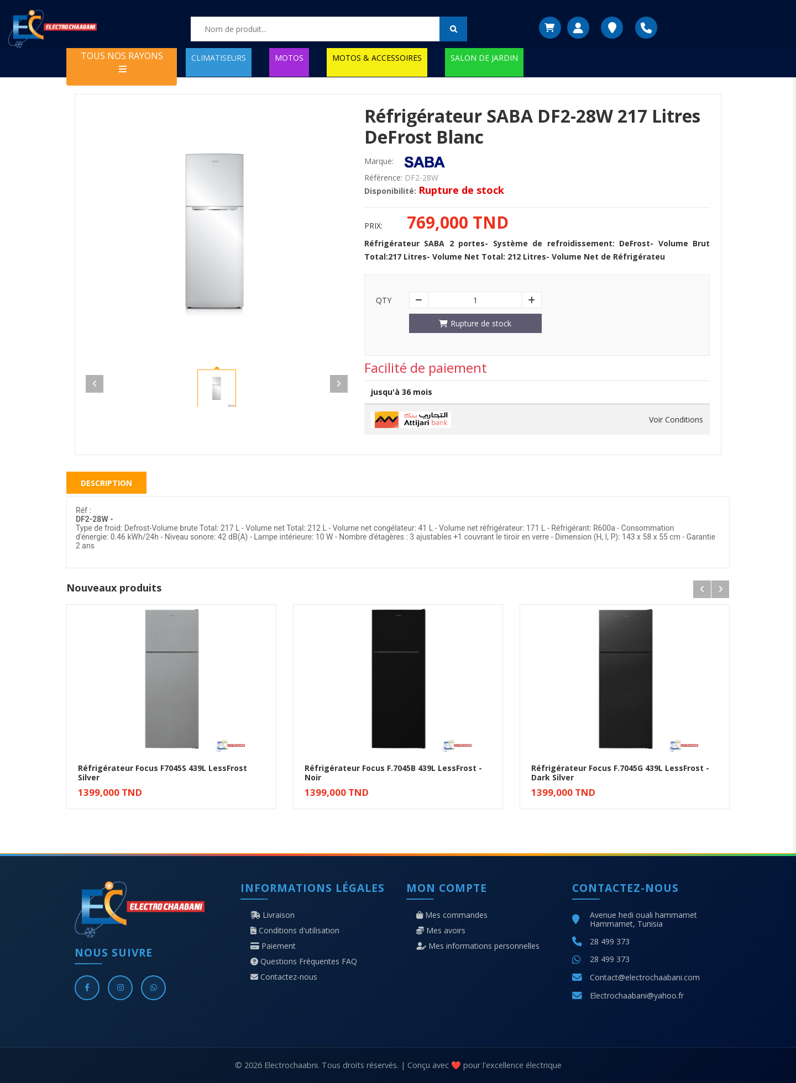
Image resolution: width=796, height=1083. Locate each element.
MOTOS (289, 57)
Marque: (379, 161)
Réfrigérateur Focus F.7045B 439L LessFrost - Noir (393, 773)
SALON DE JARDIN (484, 57)
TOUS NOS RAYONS (122, 61)
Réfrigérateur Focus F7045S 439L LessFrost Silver (162, 773)
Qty (383, 300)
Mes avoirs (440, 930)
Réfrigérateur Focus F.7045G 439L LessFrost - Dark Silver (620, 773)
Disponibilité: (390, 191)
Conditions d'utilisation (294, 930)
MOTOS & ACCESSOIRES (377, 57)
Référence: (383, 177)
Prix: (373, 225)
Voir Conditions (676, 419)
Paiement (273, 946)
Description (106, 483)
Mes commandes (452, 915)
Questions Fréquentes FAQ (303, 961)
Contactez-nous (283, 977)
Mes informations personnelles (478, 946)
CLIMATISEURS (218, 57)
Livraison (272, 915)
